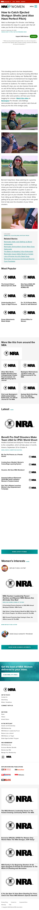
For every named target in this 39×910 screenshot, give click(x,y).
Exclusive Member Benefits (8, 747)
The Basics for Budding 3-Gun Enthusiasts (18, 251)
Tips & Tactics (14, 32)
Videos (3, 32)
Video (25, 32)
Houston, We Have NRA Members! (12, 470)
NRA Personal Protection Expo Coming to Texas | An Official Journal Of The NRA (18, 618)
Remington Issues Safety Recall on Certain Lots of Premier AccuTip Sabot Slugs (18, 255)
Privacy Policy (4, 902)
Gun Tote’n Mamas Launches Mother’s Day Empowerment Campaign (11, 487)
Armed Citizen (5, 719)
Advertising (4, 700)
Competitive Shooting (15, 450)
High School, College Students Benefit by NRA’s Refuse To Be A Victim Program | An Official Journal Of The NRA (19, 612)
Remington (5, 101)
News (2, 450)
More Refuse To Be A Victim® (9, 624)
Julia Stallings (15, 235)
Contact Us (4, 697)
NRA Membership (6, 728)
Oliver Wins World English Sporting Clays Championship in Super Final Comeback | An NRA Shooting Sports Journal (9, 376)
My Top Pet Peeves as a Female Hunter (12, 455)
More (11, 410)
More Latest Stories (19, 552)
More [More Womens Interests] (27, 561)
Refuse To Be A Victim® (18, 568)
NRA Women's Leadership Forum (10, 731)
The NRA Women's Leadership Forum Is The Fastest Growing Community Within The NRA (17, 812)
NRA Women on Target (7, 736)
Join (13, 1)
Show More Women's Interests (19, 647)
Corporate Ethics (23, 902)
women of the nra (18, 602)
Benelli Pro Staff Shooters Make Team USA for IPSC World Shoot (19, 438)
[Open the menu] (35, 6)
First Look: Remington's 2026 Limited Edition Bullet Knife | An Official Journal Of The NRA (9, 397)
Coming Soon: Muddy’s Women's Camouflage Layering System (12, 463)
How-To (7, 32)
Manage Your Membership (8, 753)
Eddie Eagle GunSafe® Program (21, 634)
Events (7, 450)
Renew (18, 1)
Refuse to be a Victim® (7, 733)
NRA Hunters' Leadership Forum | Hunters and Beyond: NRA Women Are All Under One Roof (18, 598)
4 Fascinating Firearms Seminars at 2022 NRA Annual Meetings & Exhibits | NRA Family (18, 606)
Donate (23, 1)
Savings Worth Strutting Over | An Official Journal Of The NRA (29, 396)
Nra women (9, 602)
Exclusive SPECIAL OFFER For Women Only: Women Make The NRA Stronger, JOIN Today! (17, 839)
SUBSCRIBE (10, 675)
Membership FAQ (6, 750)
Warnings (3, 904)
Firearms (20, 32)
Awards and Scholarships (8, 726)
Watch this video (22, 98)
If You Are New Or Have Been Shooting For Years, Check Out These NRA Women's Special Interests (19, 894)
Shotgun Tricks (24, 235)
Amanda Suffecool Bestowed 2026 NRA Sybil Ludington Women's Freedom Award (11, 479)
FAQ (10, 904)
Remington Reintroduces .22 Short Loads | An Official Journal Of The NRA (29, 374)
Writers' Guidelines (6, 702)
